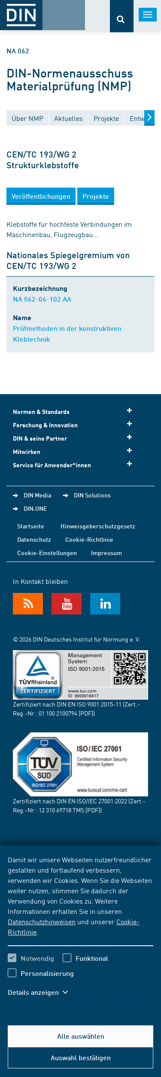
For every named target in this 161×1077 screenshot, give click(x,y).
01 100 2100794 (58, 713)
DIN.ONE (35, 508)
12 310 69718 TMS (61, 809)
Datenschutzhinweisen (42, 921)
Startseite (30, 526)
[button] (41, 196)
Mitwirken (75, 451)
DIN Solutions (92, 495)
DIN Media (37, 495)
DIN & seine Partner (75, 438)
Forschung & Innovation (75, 424)
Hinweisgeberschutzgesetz (98, 526)
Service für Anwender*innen (75, 464)
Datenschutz (34, 539)
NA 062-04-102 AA (42, 299)
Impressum (106, 552)
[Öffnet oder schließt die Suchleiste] (122, 16)
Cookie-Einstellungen (47, 552)
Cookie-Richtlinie (89, 539)
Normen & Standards (75, 411)
